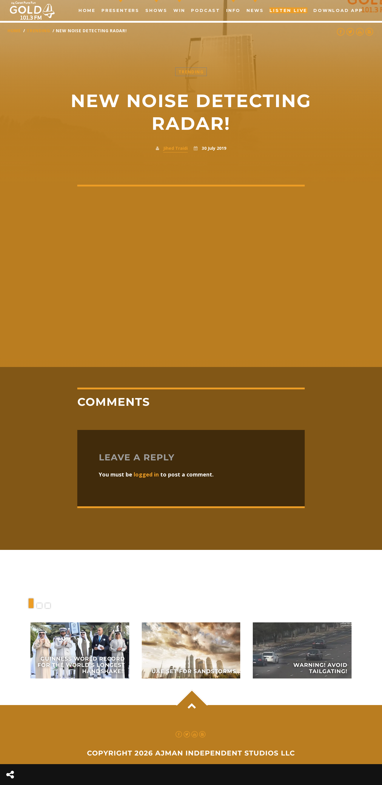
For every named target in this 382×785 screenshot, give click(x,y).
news (255, 10)
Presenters (120, 10)
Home (87, 10)
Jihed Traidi (175, 148)
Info (233, 10)
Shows (156, 10)
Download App (338, 10)
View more (80, 650)
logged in (146, 474)
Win (179, 10)
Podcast (205, 10)
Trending (38, 30)
